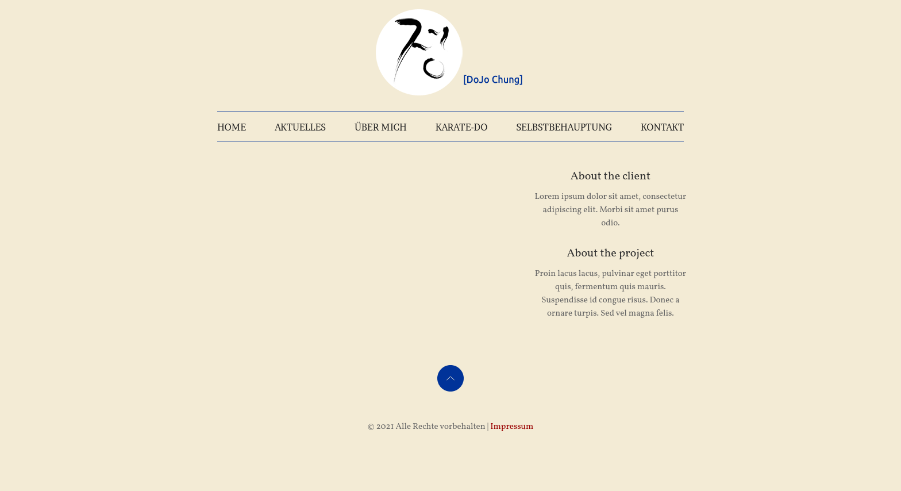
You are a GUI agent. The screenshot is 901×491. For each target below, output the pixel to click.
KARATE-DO (462, 127)
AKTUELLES (300, 127)
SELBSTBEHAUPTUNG (564, 127)
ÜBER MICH (381, 127)
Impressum (511, 427)
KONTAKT (662, 127)
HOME (231, 127)
